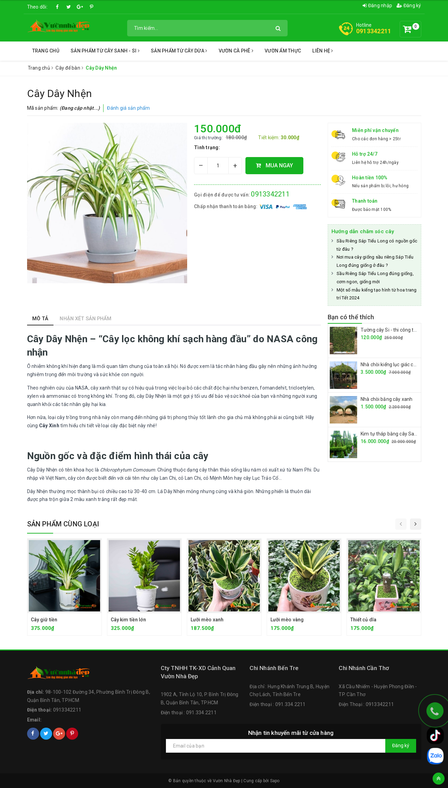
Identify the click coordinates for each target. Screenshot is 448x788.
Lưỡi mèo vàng (287, 619)
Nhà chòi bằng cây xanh (386, 399)
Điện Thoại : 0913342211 (366, 704)
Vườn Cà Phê (236, 50)
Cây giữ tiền (44, 619)
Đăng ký (409, 5)
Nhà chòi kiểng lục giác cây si (392, 364)
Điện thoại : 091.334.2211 (189, 712)
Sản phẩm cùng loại (63, 524)
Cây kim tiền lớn (128, 619)
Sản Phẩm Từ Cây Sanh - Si (105, 50)
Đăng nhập (377, 5)
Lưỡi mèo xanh (207, 619)
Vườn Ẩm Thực (283, 50)
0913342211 (373, 31)
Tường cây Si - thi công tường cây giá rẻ (404, 330)
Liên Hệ (322, 50)
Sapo (275, 780)
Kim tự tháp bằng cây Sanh (390, 434)
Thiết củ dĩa (363, 619)
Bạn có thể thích (351, 317)
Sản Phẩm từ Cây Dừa (179, 50)
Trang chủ (45, 50)
